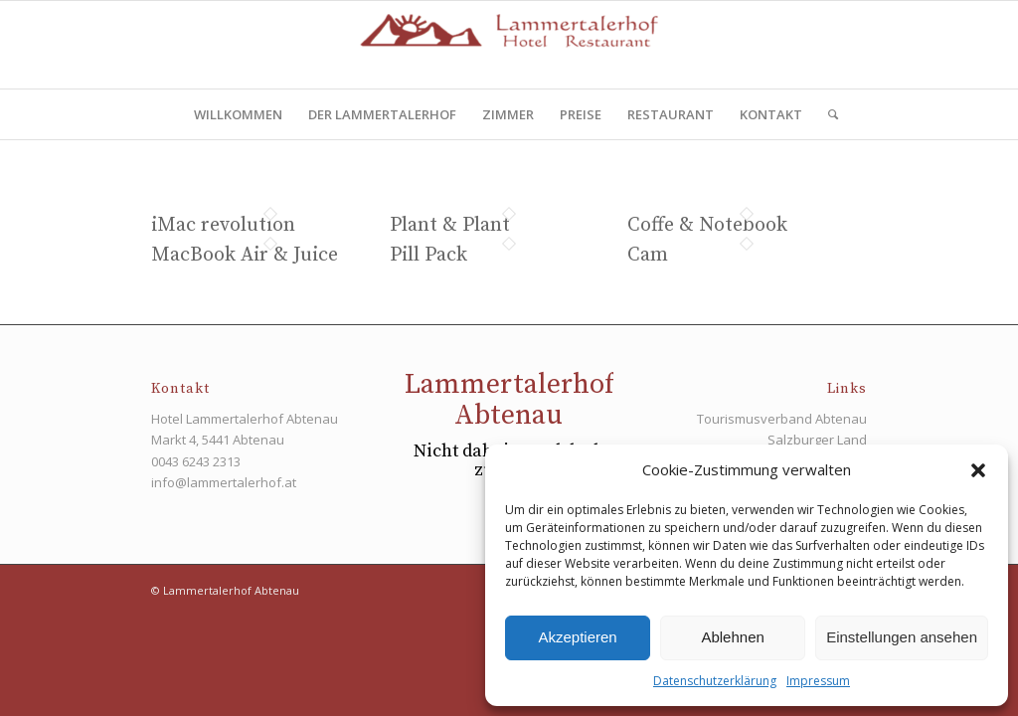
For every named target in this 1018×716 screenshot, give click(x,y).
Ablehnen (732, 636)
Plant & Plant (450, 225)
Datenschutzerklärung (714, 680)
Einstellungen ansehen (901, 636)
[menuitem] (238, 114)
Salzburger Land (817, 439)
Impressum (818, 680)
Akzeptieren (577, 636)
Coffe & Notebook (707, 225)
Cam (647, 255)
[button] (978, 470)
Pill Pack (428, 255)
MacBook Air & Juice (244, 255)
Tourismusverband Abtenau (782, 419)
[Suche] (826, 114)
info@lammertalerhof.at (223, 482)
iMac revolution (223, 225)
